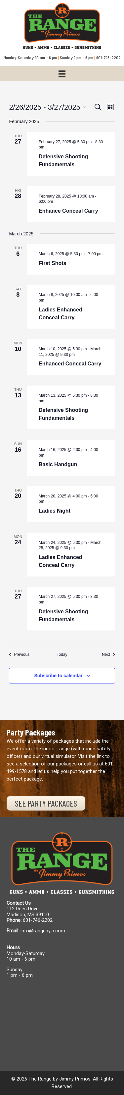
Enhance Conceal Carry (68, 211)
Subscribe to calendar (58, 675)
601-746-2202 (38, 920)
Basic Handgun (58, 464)
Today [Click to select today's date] (62, 654)
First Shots (52, 263)
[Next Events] (108, 654)
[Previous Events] (19, 654)
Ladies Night (54, 511)
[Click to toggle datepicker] (47, 107)
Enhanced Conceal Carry (70, 363)
